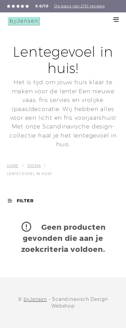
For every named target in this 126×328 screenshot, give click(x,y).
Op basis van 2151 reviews (79, 6)
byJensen (35, 299)
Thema (34, 166)
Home (12, 166)
